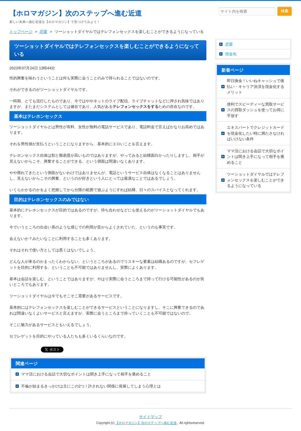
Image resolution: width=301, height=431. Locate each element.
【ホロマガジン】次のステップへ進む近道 (75, 13)
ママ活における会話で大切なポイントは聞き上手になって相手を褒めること (86, 374)
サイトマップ (150, 417)
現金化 (231, 54)
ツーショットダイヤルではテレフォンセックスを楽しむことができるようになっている (255, 180)
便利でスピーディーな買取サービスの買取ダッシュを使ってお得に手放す (255, 110)
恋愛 (229, 44)
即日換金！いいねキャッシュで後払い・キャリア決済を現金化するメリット (255, 86)
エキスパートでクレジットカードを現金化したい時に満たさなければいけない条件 (255, 133)
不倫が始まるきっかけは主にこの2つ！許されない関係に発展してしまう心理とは (91, 386)
